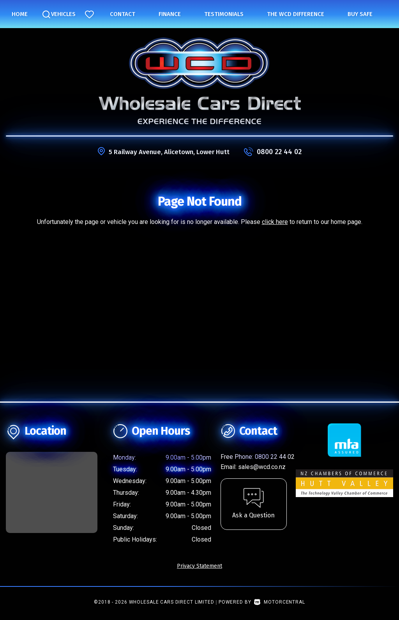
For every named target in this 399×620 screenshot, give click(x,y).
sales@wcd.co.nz (262, 467)
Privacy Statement (199, 566)
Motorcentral (279, 602)
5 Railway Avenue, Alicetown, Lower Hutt (169, 151)
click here (275, 222)
